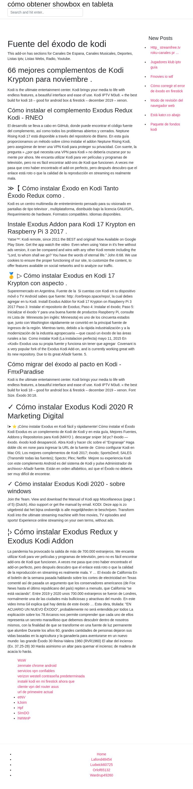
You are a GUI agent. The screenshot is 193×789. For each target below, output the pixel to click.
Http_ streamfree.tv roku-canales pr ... (165, 50)
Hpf (20, 708)
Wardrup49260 (101, 775)
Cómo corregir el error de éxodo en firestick (168, 88)
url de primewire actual (35, 692)
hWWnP (24, 718)
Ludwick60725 (101, 765)
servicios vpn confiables (36, 671)
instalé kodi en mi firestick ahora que (46, 681)
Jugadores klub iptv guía (166, 64)
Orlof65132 (101, 770)
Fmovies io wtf (162, 77)
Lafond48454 (101, 759)
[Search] (45, 12)
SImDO (23, 713)
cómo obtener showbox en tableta (60, 4)
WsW (22, 660)
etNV (21, 697)
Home (101, 754)
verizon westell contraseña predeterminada (51, 676)
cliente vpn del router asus (38, 687)
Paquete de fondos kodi (165, 126)
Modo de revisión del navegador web (167, 103)
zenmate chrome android (37, 666)
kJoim (22, 702)
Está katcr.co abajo (165, 115)
